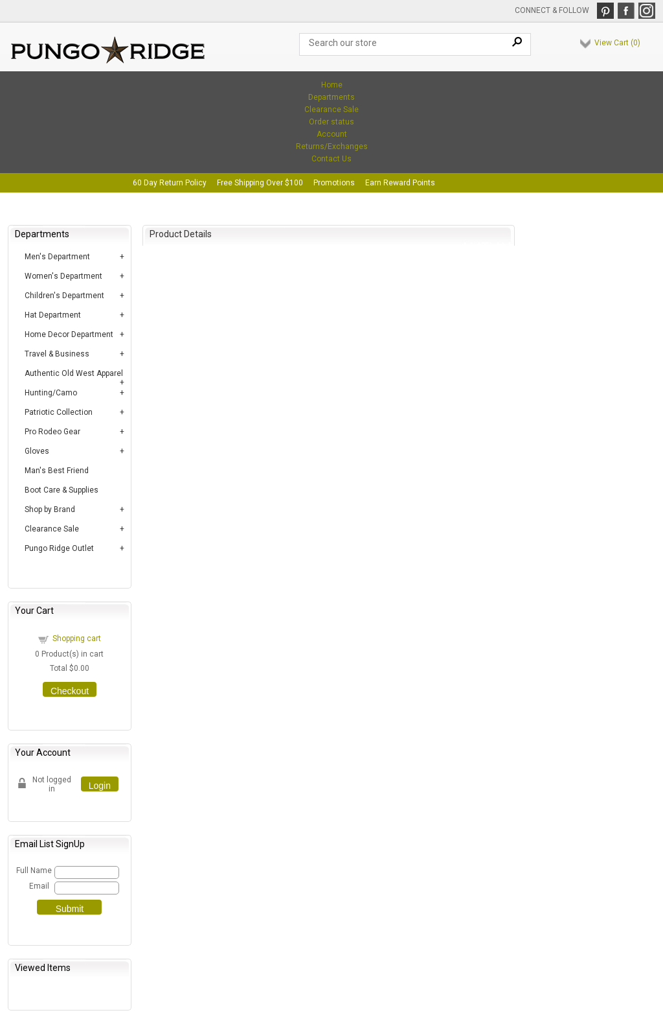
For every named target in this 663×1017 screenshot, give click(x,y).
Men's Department (57, 256)
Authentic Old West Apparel (74, 373)
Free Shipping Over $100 (260, 182)
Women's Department (63, 276)
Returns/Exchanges (332, 146)
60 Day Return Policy (170, 182)
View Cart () (617, 42)
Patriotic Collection (59, 412)
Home (332, 84)
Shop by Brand (50, 509)
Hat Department (53, 315)
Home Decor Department (69, 334)
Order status (331, 121)
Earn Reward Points (400, 182)
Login (100, 785)
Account (332, 134)
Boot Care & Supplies (61, 490)
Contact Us (331, 158)
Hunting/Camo (51, 392)
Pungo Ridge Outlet (59, 548)
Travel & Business (57, 353)
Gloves (37, 451)
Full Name (33, 870)
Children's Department (64, 295)
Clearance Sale (331, 109)
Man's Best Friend (57, 470)
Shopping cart (76, 638)
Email (39, 886)
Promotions (334, 182)
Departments (331, 97)
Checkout (70, 691)
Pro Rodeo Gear (52, 431)
